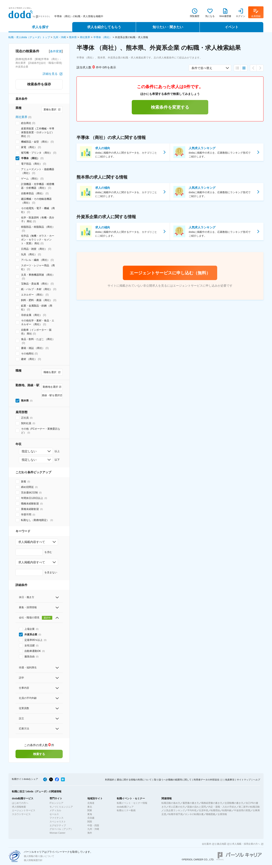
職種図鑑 (210, 814)
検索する (39, 754)
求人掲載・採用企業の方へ (246, 844)
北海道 (90, 803)
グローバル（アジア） (61, 829)
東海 (89, 814)
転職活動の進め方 (171, 803)
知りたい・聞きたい (168, 27)
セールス (54, 814)
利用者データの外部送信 (206, 779)
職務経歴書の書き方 (211, 803)
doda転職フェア (125, 806)
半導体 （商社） (102, 37)
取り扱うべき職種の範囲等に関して (172, 779)
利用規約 (109, 779)
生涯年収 (203, 810)
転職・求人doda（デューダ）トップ (29, 37)
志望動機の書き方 (234, 803)
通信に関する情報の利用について (134, 779)
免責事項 (229, 779)
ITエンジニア (56, 803)
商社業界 (85, 37)
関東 (89, 810)
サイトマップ (244, 779)
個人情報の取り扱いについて (39, 856)
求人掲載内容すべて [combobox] (31, 542)
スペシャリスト (58, 821)
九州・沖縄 (59, 37)
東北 (89, 806)
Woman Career (57, 833)
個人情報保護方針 (33, 860)
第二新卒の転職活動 (249, 806)
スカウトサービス (21, 814)
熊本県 (73, 37)
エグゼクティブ (58, 825)
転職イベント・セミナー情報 (132, 803)
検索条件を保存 (39, 84)
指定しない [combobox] (29, 451)
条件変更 (56, 51)
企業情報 (222, 814)
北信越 (90, 817)
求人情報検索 (19, 806)
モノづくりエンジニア (61, 806)
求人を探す (40, 27)
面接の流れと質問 (196, 806)
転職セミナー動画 (126, 810)
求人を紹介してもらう (104, 27)
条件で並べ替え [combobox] (201, 68)
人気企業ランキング (174, 810)
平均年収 (192, 810)
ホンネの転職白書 (194, 814)
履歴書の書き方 (191, 803)
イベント (231, 27)
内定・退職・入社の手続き (222, 806)
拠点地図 (221, 844)
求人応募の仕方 (177, 806)
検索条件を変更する (170, 107)
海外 (89, 833)
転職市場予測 (176, 814)
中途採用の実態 (242, 810)
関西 (89, 821)
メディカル (55, 810)
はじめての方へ (20, 803)
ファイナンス (57, 817)
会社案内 (206, 844)
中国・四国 (93, 825)
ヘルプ (256, 779)
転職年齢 (227, 810)
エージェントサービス (23, 810)
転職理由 (215, 810)
